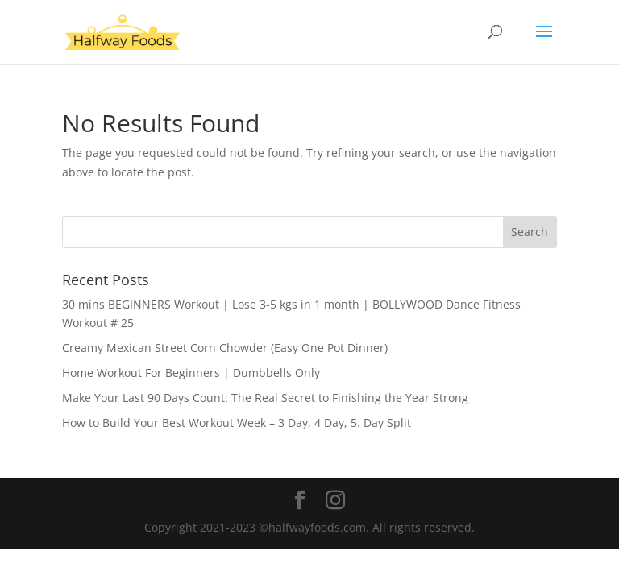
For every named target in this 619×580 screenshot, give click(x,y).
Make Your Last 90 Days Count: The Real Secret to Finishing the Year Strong (265, 397)
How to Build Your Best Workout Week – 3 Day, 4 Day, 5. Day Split (236, 422)
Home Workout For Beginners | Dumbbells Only (191, 372)
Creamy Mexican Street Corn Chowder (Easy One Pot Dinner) (225, 347)
